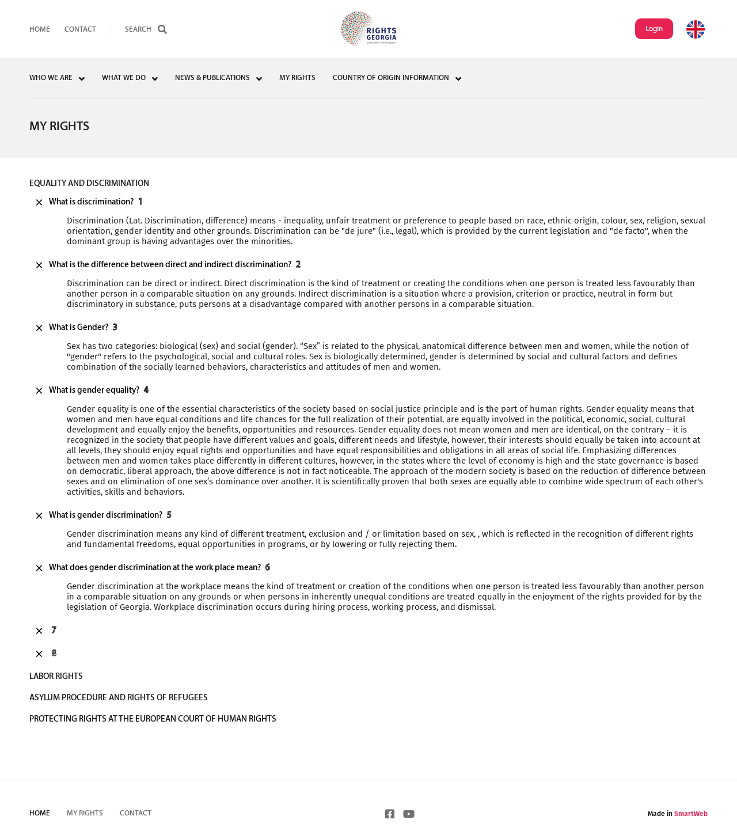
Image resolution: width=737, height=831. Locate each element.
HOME (39, 29)
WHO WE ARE (51, 78)
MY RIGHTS (297, 78)
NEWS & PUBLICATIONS (212, 78)
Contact (80, 29)
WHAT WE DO (124, 78)
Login (654, 29)
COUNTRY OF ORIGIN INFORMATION (391, 78)
